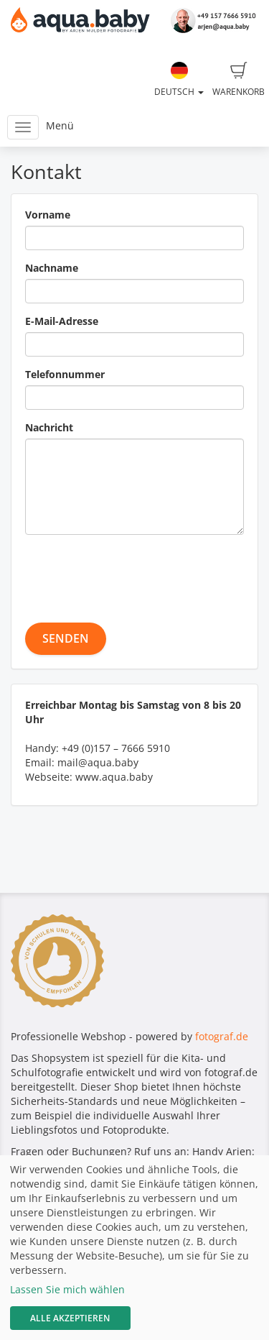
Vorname (47, 214)
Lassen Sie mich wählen (67, 1289)
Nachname (51, 268)
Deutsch (179, 80)
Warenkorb (238, 80)
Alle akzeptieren (70, 1318)
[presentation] (134, 574)
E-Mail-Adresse (61, 321)
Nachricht (49, 427)
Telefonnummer (65, 374)
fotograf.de (221, 1036)
